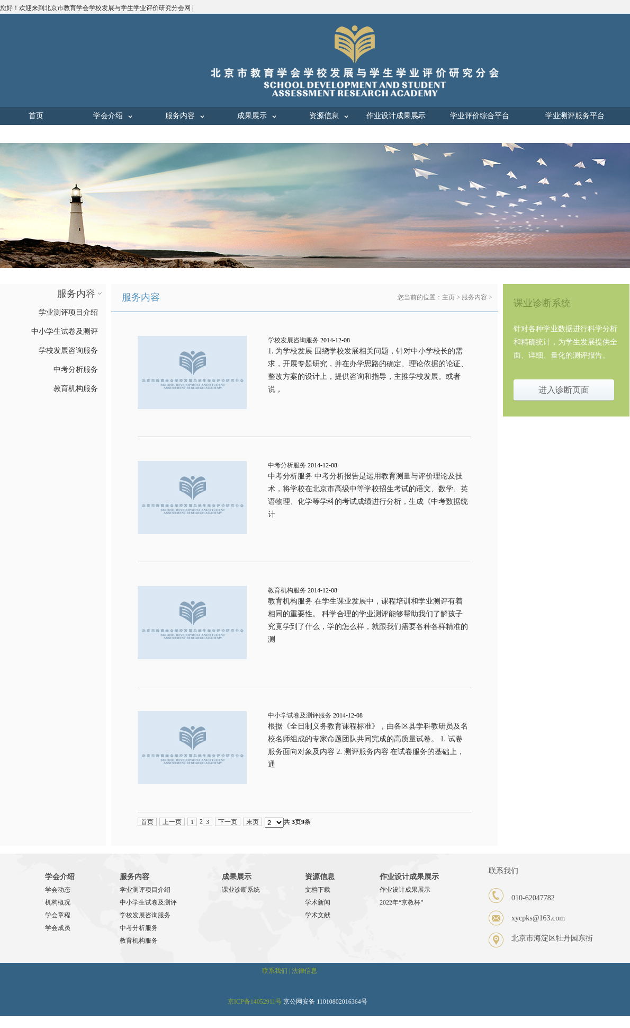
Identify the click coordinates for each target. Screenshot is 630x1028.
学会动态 (57, 889)
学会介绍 (108, 116)
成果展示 (252, 116)
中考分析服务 (287, 465)
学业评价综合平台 (479, 116)
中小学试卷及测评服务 (299, 715)
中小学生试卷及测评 (148, 902)
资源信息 (324, 116)
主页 (448, 297)
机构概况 (57, 902)
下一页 (227, 822)
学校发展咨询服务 (293, 340)
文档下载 (317, 889)
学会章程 (57, 915)
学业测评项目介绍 (145, 889)
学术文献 (317, 915)
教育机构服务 (287, 590)
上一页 (172, 822)
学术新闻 (317, 902)
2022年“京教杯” (402, 902)
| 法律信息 (303, 970)
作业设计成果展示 (396, 116)
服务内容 (180, 116)
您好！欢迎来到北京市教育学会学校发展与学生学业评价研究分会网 (95, 8)
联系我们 (36, 134)
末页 (252, 822)
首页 (36, 116)
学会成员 (57, 928)
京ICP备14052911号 (255, 1001)
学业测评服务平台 (575, 116)
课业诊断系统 (241, 889)
